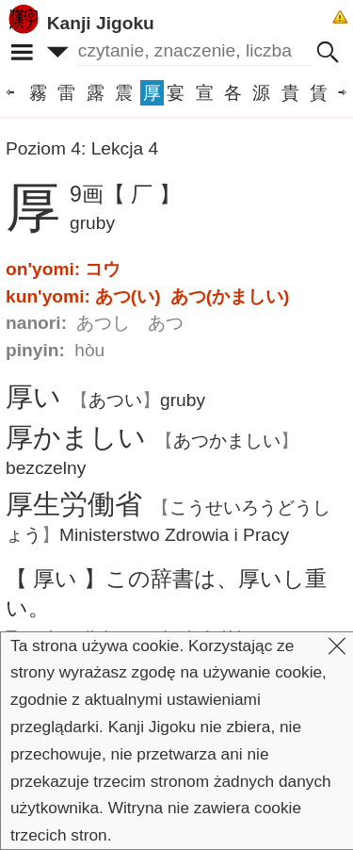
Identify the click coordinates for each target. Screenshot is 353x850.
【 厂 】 (142, 194)
